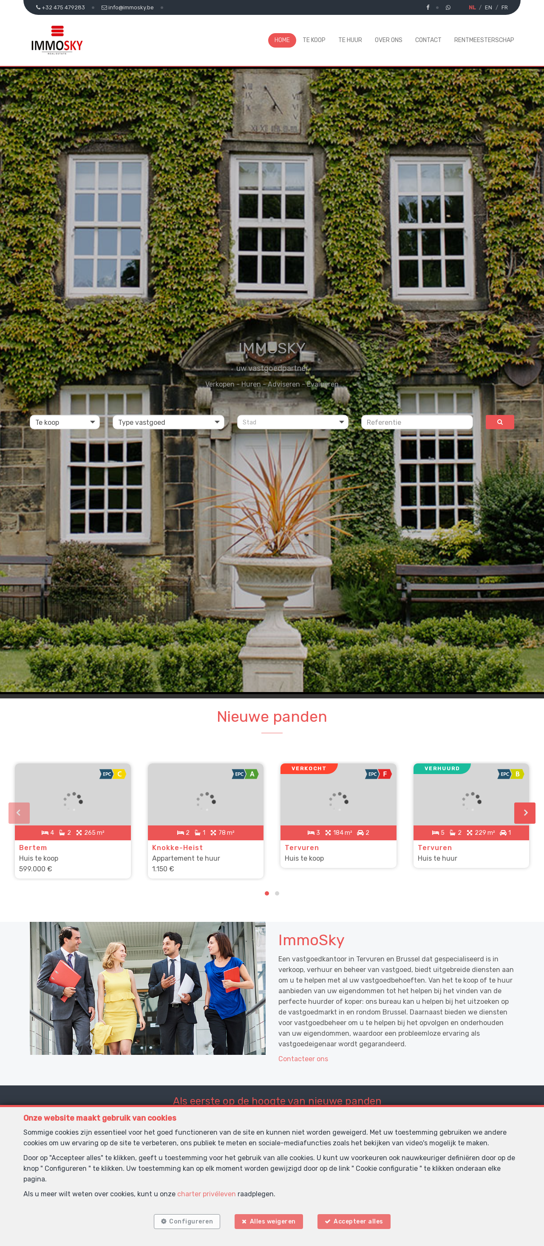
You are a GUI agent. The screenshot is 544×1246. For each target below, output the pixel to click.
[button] (293, 422)
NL (472, 7)
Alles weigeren (273, 1221)
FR (505, 7)
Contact (428, 40)
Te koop (314, 40)
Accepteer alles (358, 1221)
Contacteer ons (303, 1059)
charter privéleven (206, 1194)
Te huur (350, 40)
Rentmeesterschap (484, 40)
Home (282, 40)
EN (488, 7)
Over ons (388, 40)
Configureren (191, 1221)
